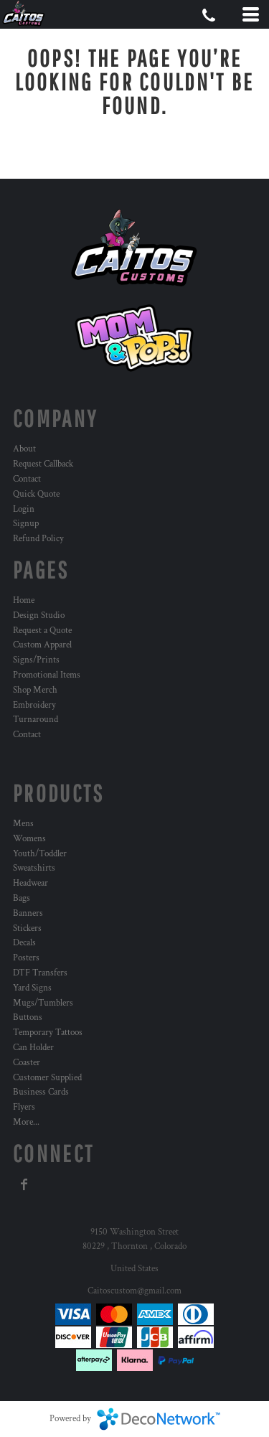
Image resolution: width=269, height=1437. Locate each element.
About (24, 449)
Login (23, 509)
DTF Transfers (40, 973)
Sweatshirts (34, 868)
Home (23, 600)
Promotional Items (46, 675)
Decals (24, 943)
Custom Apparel (42, 645)
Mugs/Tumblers (43, 1003)
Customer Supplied (47, 1078)
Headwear (30, 883)
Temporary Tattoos (47, 1032)
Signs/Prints (36, 660)
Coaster (26, 1063)
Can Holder (33, 1048)
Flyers (24, 1107)
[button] (134, 338)
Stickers (27, 928)
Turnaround (35, 719)
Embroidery (34, 705)
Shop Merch (35, 690)
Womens (29, 839)
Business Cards (41, 1092)
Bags (21, 898)
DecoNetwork (158, 1419)
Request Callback (43, 464)
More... (26, 1122)
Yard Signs (32, 988)
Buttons (27, 1017)
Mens (23, 824)
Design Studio (39, 615)
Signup (26, 524)
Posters (26, 958)
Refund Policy (38, 539)
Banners (28, 913)
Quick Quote (36, 494)
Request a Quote (42, 630)
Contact (27, 479)
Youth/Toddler (40, 854)
